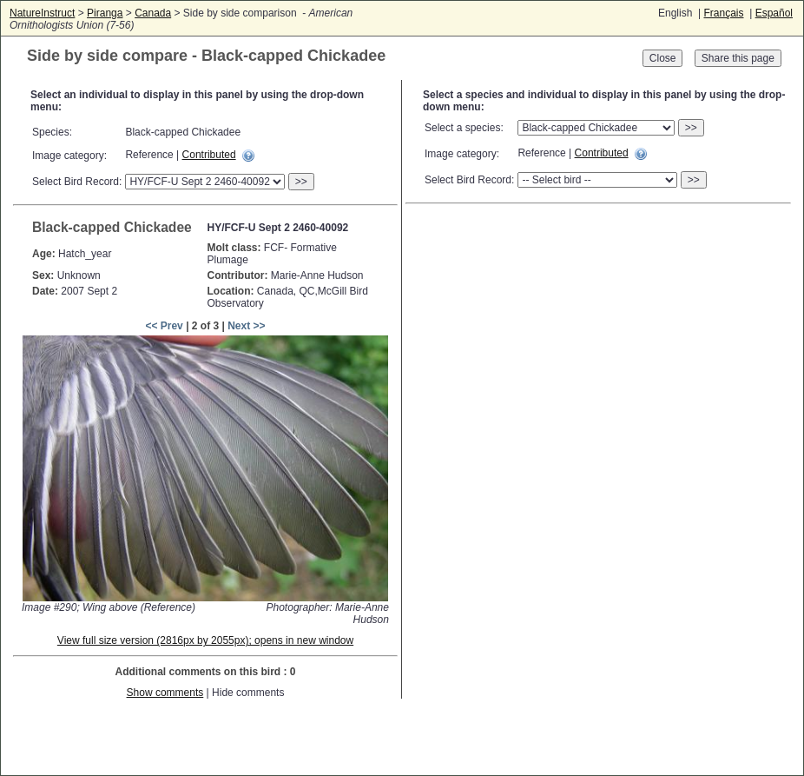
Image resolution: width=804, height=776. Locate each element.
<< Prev (163, 326)
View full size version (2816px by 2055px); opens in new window (205, 640)
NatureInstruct (42, 13)
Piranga (104, 13)
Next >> (246, 326)
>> (301, 182)
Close (662, 58)
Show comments (165, 692)
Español (774, 13)
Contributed (209, 155)
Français (723, 13)
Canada (153, 13)
